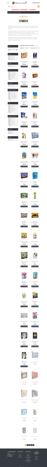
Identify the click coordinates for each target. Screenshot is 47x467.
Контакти (28, 454)
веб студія (29, 464)
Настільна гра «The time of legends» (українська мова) (35, 394)
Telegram (36, 449)
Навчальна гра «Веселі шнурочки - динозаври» (34, 121)
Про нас (28, 447)
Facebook (36, 450)
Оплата (20, 447)
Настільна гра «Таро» (35, 429)
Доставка (20, 448)
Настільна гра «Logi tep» (24, 393)
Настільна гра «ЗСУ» (35, 411)
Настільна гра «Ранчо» (34, 238)
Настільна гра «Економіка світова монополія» (35, 357)
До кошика (24, 66)
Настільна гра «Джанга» (35, 198)
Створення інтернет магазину (20, 464)
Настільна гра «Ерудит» (24, 179)
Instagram (36, 452)
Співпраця (28, 448)
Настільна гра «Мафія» (24, 429)
